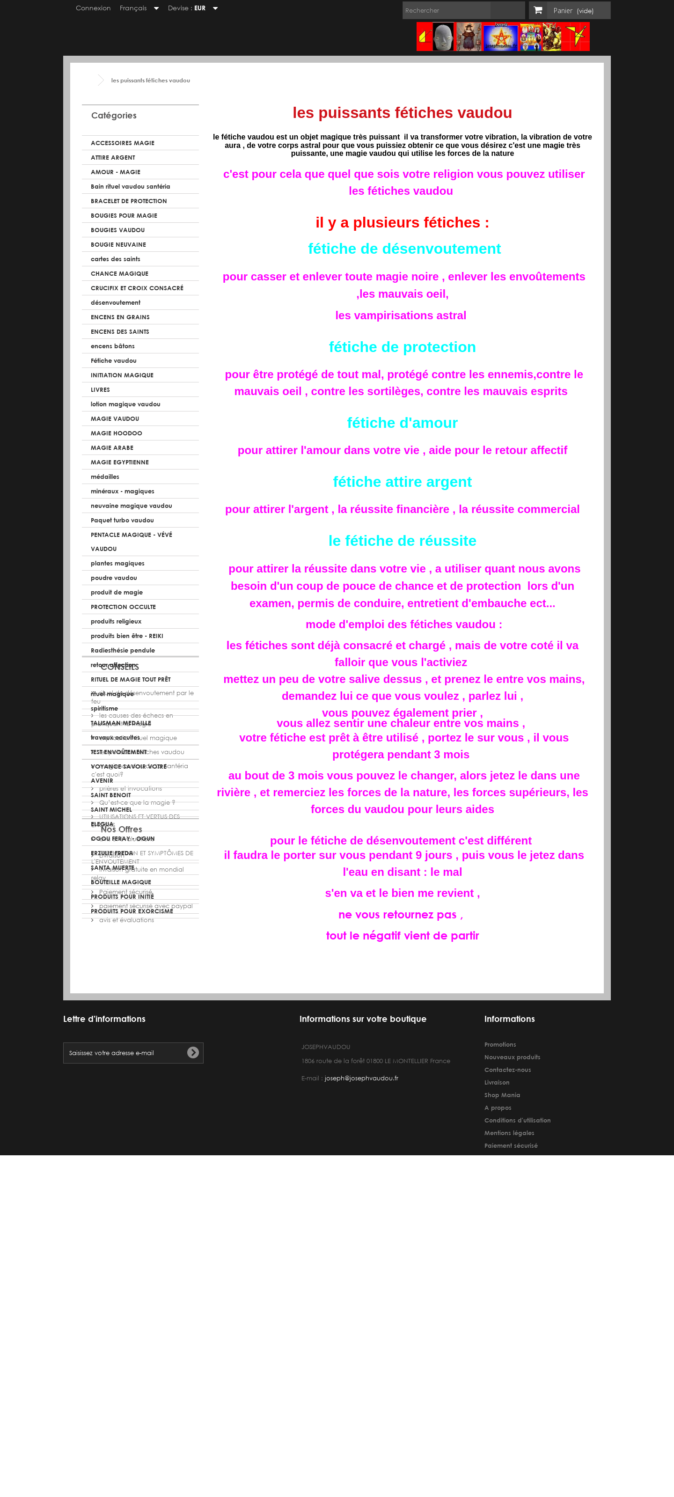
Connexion (89, 7)
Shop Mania (502, 1388)
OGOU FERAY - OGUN (123, 838)
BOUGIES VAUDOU (118, 230)
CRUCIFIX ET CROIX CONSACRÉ (137, 288)
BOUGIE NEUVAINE (118, 244)
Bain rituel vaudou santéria (130, 186)
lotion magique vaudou (126, 404)
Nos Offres (121, 1166)
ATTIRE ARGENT (113, 157)
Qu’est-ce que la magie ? (136, 1075)
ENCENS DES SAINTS (120, 331)
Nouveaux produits (512, 1350)
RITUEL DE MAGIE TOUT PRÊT (130, 679)
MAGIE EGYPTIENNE (120, 462)
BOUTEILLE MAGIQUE (121, 882)
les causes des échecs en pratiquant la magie (132, 992)
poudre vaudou (114, 577)
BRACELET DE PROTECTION (129, 201)
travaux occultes (115, 737)
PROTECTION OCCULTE (123, 606)
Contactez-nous (507, 1363)
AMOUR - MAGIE (115, 172)
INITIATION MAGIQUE (122, 375)
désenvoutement (115, 302)
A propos (498, 1401)
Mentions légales (509, 1426)
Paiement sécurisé (124, 1226)
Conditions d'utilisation (517, 1413)
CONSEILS (120, 943)
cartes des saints (115, 259)
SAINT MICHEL (111, 809)
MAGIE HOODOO (116, 433)
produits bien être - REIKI (127, 635)
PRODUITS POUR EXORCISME (132, 911)
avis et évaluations (125, 1112)
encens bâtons (113, 346)
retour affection (113, 664)
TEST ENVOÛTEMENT (119, 752)
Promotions (500, 1338)
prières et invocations (129, 1061)
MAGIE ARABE (112, 447)
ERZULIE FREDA (112, 853)
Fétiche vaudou (114, 360)
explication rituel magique (137, 1011)
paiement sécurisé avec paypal (145, 1240)
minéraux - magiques (122, 491)
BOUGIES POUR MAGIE (124, 215)
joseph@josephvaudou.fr (361, 1372)
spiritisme (104, 708)
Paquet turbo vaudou (122, 520)
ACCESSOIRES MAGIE (122, 143)
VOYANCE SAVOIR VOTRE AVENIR (129, 773)
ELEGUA (102, 824)
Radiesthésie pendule (123, 650)
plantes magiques (118, 563)
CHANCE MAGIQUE (119, 273)
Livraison (111, 1189)
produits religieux (116, 621)
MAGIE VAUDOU (115, 418)
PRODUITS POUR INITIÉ (122, 896)
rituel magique (112, 693)
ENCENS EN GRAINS (120, 317)
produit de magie (117, 592)
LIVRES (100, 389)
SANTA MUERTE (112, 867)
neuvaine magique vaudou (131, 505)
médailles (105, 476)
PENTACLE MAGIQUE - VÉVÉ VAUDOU (131, 541)
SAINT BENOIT (111, 795)
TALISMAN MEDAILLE (121, 722)
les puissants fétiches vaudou (140, 1025)
